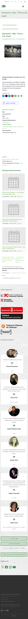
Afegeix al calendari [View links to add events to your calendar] (11, 103)
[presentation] (13, 182)
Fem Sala (14, 538)
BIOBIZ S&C (14, 615)
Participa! (11, 548)
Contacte (22, 548)
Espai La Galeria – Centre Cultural (10, 159)
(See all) (22, 39)
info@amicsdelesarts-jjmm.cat (19, 272)
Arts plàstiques (5, 122)
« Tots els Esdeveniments (9, 25)
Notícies (17, 548)
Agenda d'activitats (14, 543)
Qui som (5, 548)
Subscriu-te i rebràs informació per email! (14, 554)
